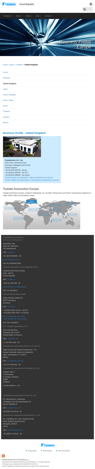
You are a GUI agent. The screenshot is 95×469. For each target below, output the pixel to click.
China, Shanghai (9, 95)
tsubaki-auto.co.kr (14, 408)
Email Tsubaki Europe (11, 260)
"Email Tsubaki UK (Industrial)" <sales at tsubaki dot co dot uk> (29, 178)
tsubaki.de (11, 307)
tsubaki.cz (11, 279)
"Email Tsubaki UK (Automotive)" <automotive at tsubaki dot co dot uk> (32, 180)
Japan (5, 89)
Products (8, 16)
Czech (5, 72)
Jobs (38, 16)
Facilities (19, 65)
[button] (85, 9)
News (29, 16)
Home (5, 65)
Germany (6, 78)
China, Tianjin (8, 100)
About (19, 16)
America (6, 117)
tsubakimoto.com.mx (15, 361)
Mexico (5, 123)
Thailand (6, 111)
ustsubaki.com (12, 339)
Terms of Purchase (63, 451)
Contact (48, 16)
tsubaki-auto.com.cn (15, 430)
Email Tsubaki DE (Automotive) (15, 319)
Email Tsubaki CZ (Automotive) (15, 287)
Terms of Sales (46, 451)
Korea (5, 106)
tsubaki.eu (11, 252)
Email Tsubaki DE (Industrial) (14, 316)
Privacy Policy (31, 451)
